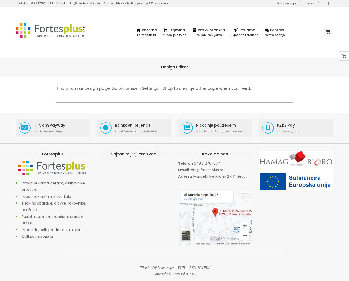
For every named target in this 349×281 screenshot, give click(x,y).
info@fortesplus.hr (206, 170)
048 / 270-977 (207, 163)
